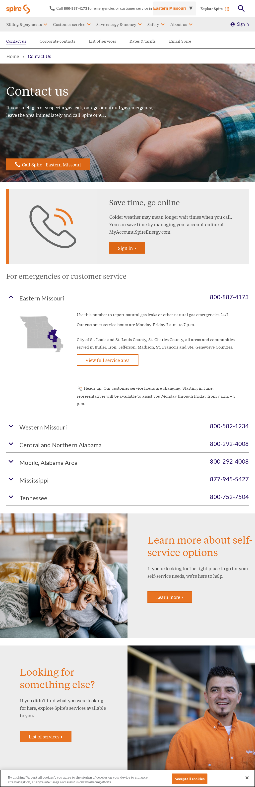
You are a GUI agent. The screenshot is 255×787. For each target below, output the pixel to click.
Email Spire (180, 41)
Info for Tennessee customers (61, 751)
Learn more (170, 485)
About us (178, 24)
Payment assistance (20, 709)
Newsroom (141, 719)
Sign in (243, 24)
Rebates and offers (105, 700)
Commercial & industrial (58, 737)
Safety (153, 24)
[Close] (247, 781)
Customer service (69, 24)
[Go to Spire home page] (18, 8)
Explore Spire (211, 8)
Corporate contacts (57, 41)
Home (12, 56)
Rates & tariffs (142, 41)
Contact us (16, 41)
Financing (97, 709)
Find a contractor (104, 717)
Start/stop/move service (60, 697)
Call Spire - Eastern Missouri (51, 164)
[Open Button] (241, 8)
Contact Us (39, 56)
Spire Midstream (146, 745)
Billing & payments (24, 24)
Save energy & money (116, 24)
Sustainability (143, 736)
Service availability (62, 708)
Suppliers (140, 728)
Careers (138, 702)
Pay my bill (13, 700)
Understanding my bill (22, 726)
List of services (102, 41)
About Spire (142, 694)
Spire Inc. (143, 680)
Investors (140, 711)
